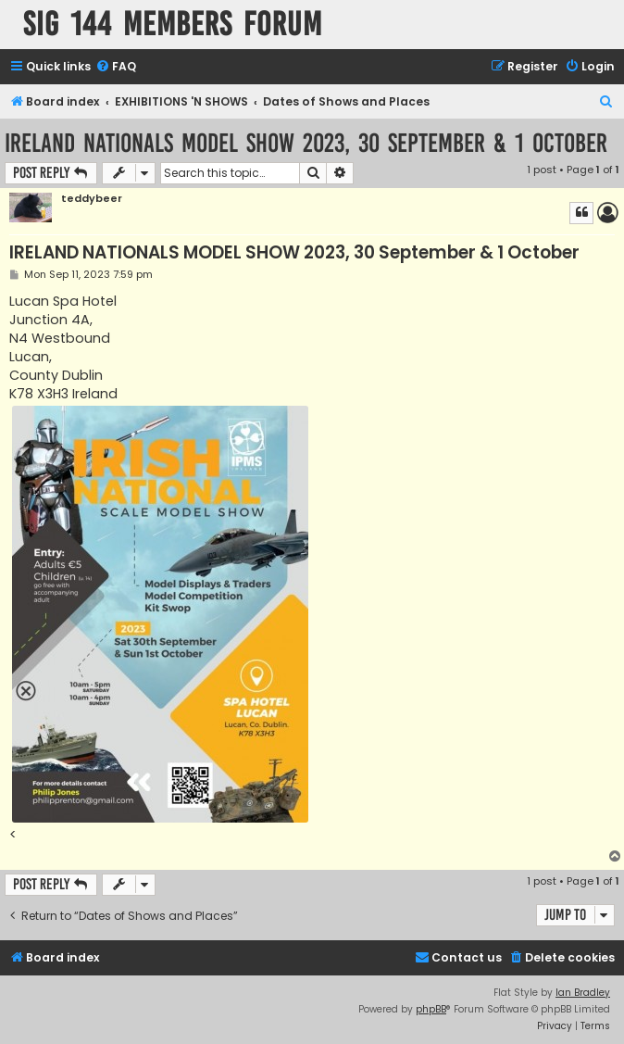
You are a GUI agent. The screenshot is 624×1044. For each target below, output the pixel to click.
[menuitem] (115, 67)
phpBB (431, 1009)
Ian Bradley (582, 993)
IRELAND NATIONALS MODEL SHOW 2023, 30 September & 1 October (306, 143)
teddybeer (91, 199)
